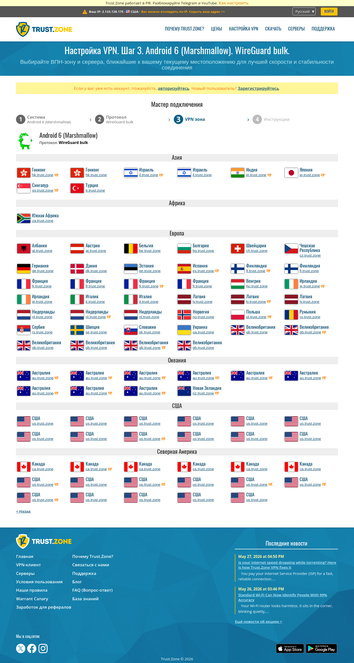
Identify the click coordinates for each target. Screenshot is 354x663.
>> (183, 11)
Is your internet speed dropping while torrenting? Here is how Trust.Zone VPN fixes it (287, 565)
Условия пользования (39, 581)
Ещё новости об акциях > (258, 621)
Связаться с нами (90, 565)
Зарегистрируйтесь (258, 88)
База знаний (85, 598)
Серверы (296, 29)
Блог (77, 581)
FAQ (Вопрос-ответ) (92, 590)
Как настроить (233, 3)
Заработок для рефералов (43, 607)
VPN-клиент (28, 565)
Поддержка (323, 29)
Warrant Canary (32, 598)
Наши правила (32, 590)
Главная (24, 556)
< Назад (23, 511)
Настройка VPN (243, 29)
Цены (216, 29)
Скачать (273, 29)
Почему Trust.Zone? (184, 29)
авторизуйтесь (173, 88)
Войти (329, 12)
